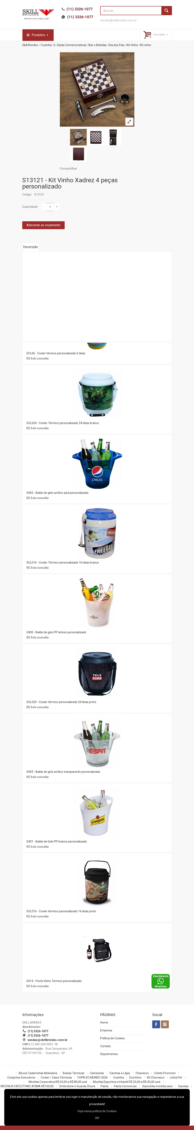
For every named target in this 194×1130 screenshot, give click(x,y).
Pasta (104, 1086)
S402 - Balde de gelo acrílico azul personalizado (57, 492)
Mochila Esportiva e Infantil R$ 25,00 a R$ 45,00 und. (127, 1082)
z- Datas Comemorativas (70, 45)
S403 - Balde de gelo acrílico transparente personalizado (63, 771)
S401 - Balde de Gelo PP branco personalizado (56, 841)
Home (104, 1022)
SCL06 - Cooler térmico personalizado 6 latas (55, 353)
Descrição (30, 247)
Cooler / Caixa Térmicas (56, 1077)
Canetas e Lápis (119, 1073)
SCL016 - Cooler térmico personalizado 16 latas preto (61, 911)
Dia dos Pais (117, 45)
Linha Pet (176, 1077)
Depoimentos (109, 1054)
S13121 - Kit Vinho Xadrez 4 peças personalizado (70, 183)
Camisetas (97, 1073)
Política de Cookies (112, 1038)
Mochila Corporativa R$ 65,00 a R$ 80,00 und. (58, 1082)
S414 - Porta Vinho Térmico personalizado (54, 981)
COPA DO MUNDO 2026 (92, 1077)
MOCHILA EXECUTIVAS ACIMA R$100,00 (27, 1086)
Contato (105, 1046)
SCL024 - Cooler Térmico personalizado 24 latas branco (62, 423)
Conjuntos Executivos (21, 1077)
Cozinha (46, 45)
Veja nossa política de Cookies (97, 1111)
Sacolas (183, 1086)
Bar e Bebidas (98, 45)
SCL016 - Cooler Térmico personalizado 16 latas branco (62, 562)
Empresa (106, 1030)
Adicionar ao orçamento (43, 225)
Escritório (135, 1077)
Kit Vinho (132, 45)
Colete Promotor (165, 1073)
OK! (97, 1118)
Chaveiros (142, 1073)
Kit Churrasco (155, 1077)
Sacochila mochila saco (157, 1086)
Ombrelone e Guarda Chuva (77, 1086)
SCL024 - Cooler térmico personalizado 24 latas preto (61, 702)
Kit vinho (145, 45)
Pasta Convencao (125, 1086)
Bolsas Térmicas (73, 1073)
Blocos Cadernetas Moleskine (38, 1073)
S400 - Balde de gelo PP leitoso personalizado (56, 632)
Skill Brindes (30, 45)
